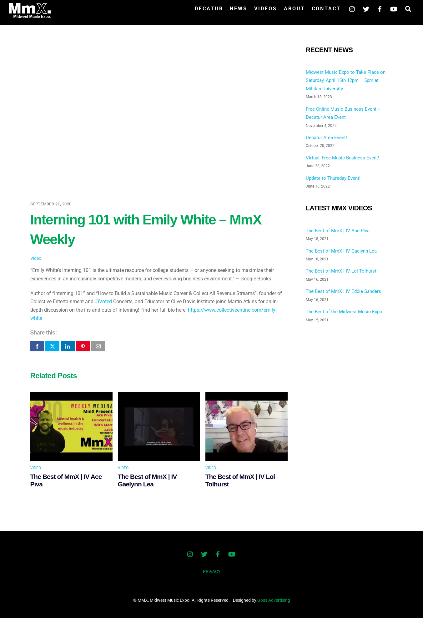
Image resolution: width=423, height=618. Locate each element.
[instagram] (352, 8)
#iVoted (103, 301)
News (238, 9)
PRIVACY (211, 571)
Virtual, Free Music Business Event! (342, 158)
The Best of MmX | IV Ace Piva (338, 231)
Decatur (209, 9)
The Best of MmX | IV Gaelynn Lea (147, 480)
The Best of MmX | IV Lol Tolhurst (341, 271)
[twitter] (366, 8)
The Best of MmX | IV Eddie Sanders (343, 291)
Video (35, 258)
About (294, 9)
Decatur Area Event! (326, 137)
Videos (265, 9)
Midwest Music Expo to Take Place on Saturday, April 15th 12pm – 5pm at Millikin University (345, 80)
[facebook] (380, 8)
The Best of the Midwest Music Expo (344, 311)
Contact (326, 9)
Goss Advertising (273, 600)
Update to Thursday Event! (333, 178)
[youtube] (393, 8)
